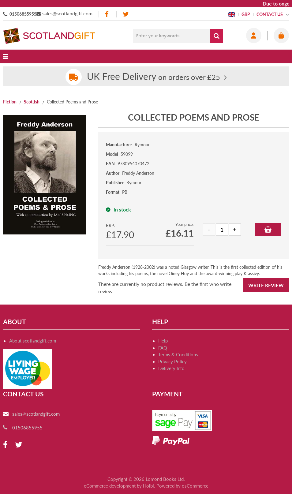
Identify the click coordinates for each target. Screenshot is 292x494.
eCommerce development (110, 485)
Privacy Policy (172, 361)
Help (163, 340)
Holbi (148, 485)
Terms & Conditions (178, 354)
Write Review (266, 285)
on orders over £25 (153, 77)
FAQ (162, 347)
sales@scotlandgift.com (67, 13)
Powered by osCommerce (182, 485)
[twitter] (125, 14)
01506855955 (22, 14)
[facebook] (107, 14)
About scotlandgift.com (32, 340)
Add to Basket (268, 229)
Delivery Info (171, 368)
